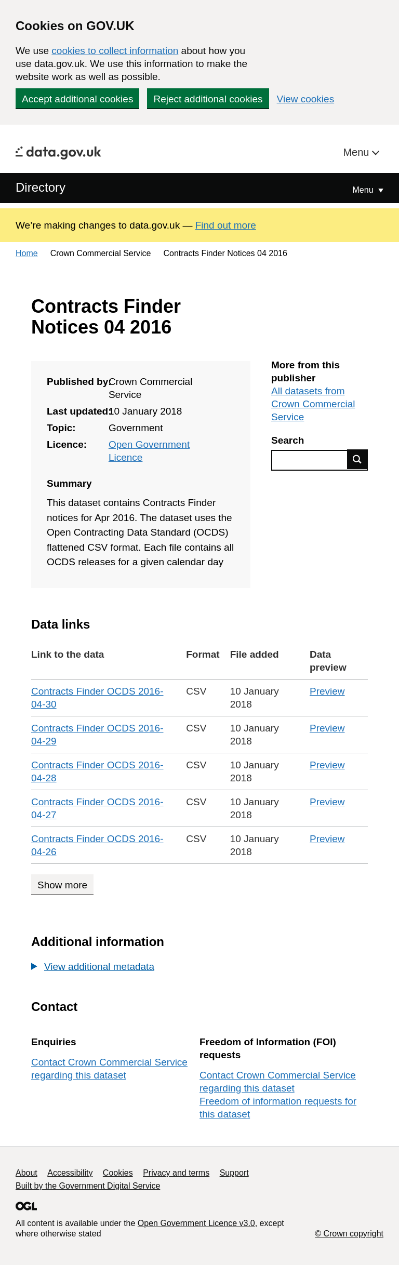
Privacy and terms (176, 1172)
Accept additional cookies (77, 99)
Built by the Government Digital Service (88, 1185)
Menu (357, 152)
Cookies (118, 1172)
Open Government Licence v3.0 (196, 1223)
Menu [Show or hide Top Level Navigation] (364, 189)
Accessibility (69, 1172)
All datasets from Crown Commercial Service (313, 403)
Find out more (225, 225)
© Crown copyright (349, 1233)
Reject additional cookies (207, 99)
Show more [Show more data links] (62, 885)
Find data (357, 459)
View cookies (306, 99)
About (26, 1172)
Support (234, 1172)
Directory (40, 187)
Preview (327, 691)
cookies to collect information (114, 50)
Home (27, 253)
